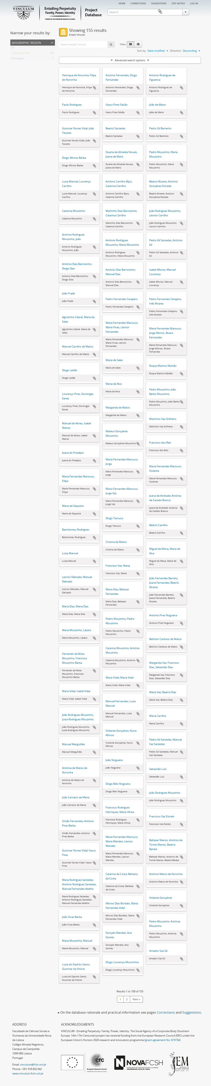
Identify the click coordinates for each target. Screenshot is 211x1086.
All (12, 48)
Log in (194, 3)
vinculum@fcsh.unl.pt (33, 1064)
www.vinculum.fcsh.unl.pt (27, 1073)
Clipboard (195, 12)
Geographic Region (26, 42)
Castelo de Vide (20, 54)
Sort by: (141, 51)
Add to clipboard (94, 88)
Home (122, 3)
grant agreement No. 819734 (162, 1040)
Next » (136, 999)
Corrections (138, 3)
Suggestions (158, 3)
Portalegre (17, 59)
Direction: (176, 51)
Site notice (178, 3)
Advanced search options (130, 60)
